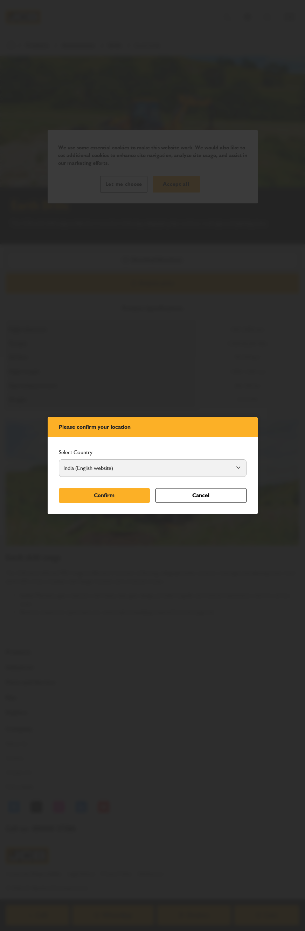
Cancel (200, 495)
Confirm (104, 495)
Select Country (75, 452)
